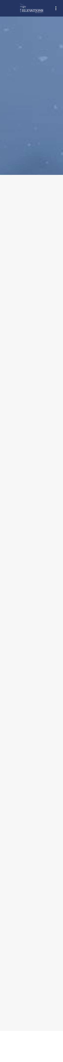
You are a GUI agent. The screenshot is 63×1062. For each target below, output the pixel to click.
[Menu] (56, 8)
